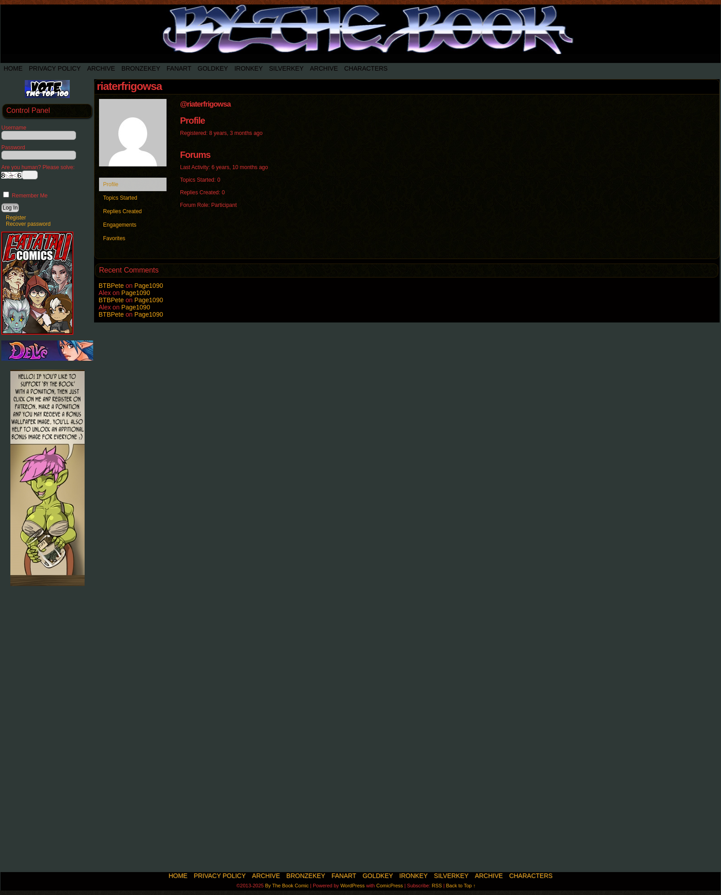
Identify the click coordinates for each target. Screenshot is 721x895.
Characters (366, 68)
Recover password (28, 224)
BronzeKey (141, 68)
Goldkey (213, 68)
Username (13, 128)
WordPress (352, 885)
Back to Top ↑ (461, 885)
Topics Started (120, 198)
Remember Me (25, 195)
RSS (437, 885)
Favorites (114, 238)
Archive (101, 68)
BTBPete (111, 285)
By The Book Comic (287, 885)
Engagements (119, 225)
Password (13, 147)
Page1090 (148, 285)
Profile (110, 184)
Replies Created (122, 211)
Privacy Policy (55, 68)
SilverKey (286, 68)
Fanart (179, 68)
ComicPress (389, 885)
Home (13, 68)
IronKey (248, 68)
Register (16, 218)
